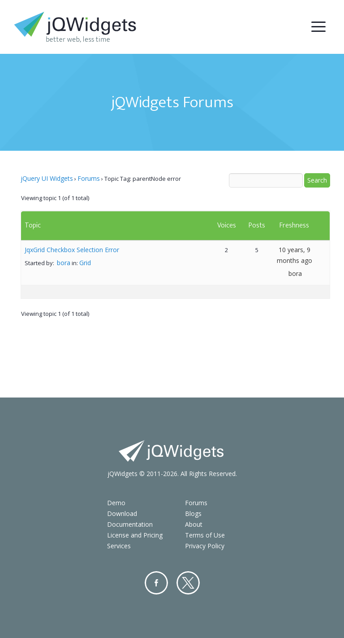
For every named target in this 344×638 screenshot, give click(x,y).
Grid (85, 262)
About (193, 524)
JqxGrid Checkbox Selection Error (72, 249)
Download (122, 513)
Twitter (188, 582)
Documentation (130, 524)
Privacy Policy (204, 546)
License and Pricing (135, 535)
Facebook (156, 582)
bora (63, 262)
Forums (88, 178)
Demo (116, 502)
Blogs (193, 513)
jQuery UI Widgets (47, 178)
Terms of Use (205, 535)
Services (119, 546)
